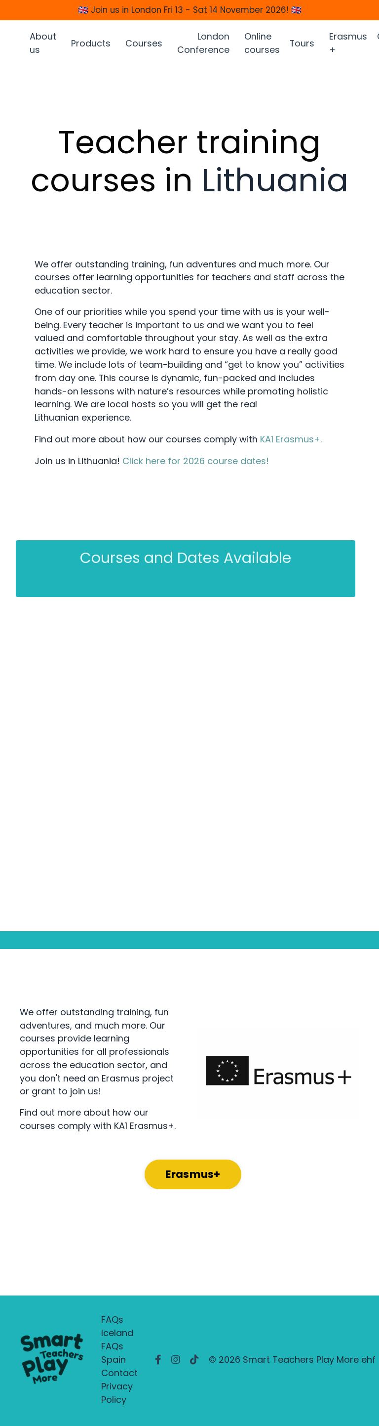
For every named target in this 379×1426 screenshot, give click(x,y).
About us (43, 44)
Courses (143, 45)
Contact (119, 1375)
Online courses (262, 44)
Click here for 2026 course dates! (195, 463)
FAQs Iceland (117, 1328)
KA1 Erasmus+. (291, 441)
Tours (302, 45)
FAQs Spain (113, 1355)
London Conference (203, 44)
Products (91, 45)
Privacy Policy (117, 1395)
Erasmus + (349, 44)
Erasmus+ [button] (193, 1176)
